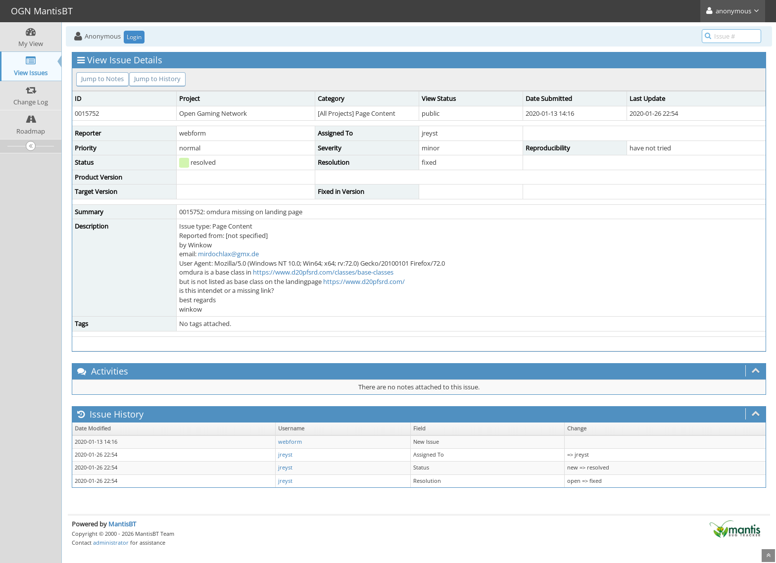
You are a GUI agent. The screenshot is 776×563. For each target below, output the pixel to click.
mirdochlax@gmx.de (228, 253)
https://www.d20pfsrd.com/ (364, 281)
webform (290, 441)
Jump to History (157, 78)
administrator (111, 542)
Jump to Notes (102, 78)
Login (134, 37)
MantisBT (122, 523)
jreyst (285, 454)
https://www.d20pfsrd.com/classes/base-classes (323, 272)
